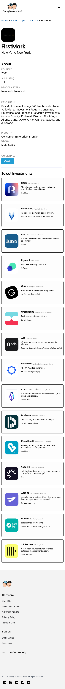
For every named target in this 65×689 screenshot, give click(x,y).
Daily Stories (8, 638)
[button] (59, 7)
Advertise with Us (10, 612)
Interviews (7, 643)
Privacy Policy (9, 617)
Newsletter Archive (11, 606)
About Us (6, 601)
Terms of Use (8, 623)
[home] (12, 8)
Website (8, 161)
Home (4, 20)
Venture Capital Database (24, 20)
